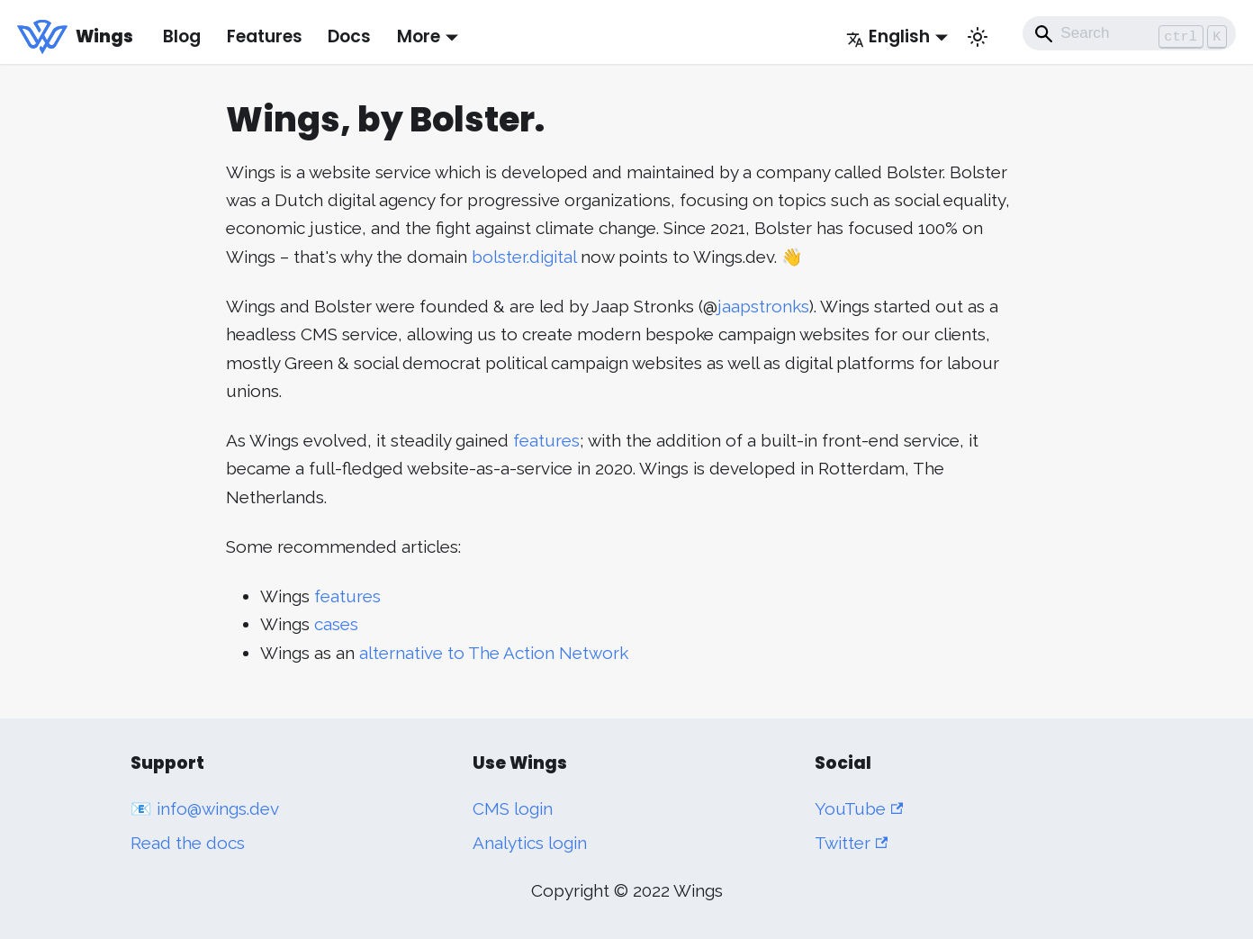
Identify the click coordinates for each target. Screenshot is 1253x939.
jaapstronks (763, 306)
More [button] (418, 36)
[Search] (1130, 33)
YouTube (859, 808)
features (546, 440)
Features (264, 36)
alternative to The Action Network (493, 653)
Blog (182, 36)
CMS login (513, 808)
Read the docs (188, 843)
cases (336, 624)
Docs (349, 36)
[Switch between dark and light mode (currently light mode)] (977, 37)
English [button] (888, 36)
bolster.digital (524, 256)
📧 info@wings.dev (205, 808)
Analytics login (530, 843)
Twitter (851, 843)
